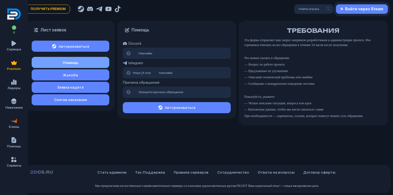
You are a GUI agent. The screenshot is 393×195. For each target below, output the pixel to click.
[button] (14, 143)
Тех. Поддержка (150, 172)
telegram (133, 63)
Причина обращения (141, 82)
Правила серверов (191, 172)
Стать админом (111, 172)
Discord (132, 43)
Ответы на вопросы (276, 172)
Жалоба (70, 75)
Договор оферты (319, 172)
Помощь (70, 62)
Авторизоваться (70, 46)
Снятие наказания (70, 100)
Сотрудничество (233, 172)
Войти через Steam (362, 9)
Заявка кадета (70, 87)
